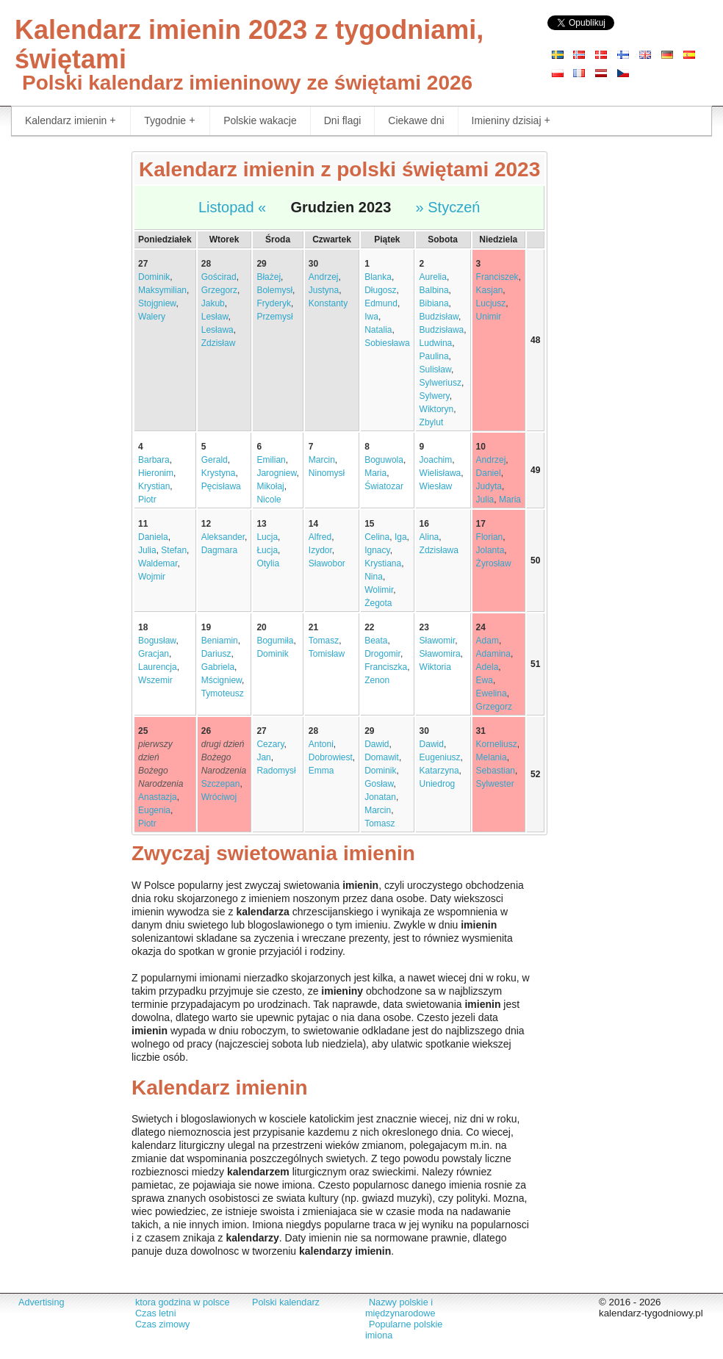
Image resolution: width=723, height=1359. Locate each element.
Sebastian (495, 770)
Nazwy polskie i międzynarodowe (400, 1308)
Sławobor (327, 563)
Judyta (489, 486)
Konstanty (328, 303)
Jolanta (490, 550)
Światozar (383, 486)
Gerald (214, 460)
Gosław (378, 784)
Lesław (215, 316)
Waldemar (158, 563)
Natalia (378, 330)
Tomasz (324, 640)
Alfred (320, 537)
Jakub (213, 303)
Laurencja (157, 667)
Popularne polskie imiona (403, 1330)
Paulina (434, 356)
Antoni (321, 744)
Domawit (381, 757)
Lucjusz (491, 303)
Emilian (270, 460)
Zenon (376, 680)
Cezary (270, 744)
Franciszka (385, 667)
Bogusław (157, 640)
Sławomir (438, 640)
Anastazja (157, 797)
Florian (489, 537)
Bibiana (434, 303)
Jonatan (380, 797)
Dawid (376, 744)
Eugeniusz (440, 757)
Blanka (378, 277)
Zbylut (432, 422)
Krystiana (382, 563)
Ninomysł (327, 473)
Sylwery (435, 396)
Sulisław (435, 369)
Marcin (322, 460)
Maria (375, 473)
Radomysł (275, 770)
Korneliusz (496, 744)
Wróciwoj (219, 797)
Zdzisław (218, 343)
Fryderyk (273, 303)
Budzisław (439, 316)
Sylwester (495, 784)
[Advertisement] (60, 371)
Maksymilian (162, 290)
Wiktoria (435, 667)
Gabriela (217, 667)
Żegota (378, 603)
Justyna (324, 290)
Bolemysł (274, 290)
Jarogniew (276, 473)
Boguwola (383, 460)
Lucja (267, 537)
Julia (485, 499)
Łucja (267, 550)
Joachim (436, 460)
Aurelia (433, 277)
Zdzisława (439, 550)
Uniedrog (438, 784)
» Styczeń (448, 207)
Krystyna (218, 473)
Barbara (154, 460)
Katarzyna (439, 770)
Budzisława (442, 330)
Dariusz (216, 654)
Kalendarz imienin (70, 121)
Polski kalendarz (286, 1302)
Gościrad (219, 277)
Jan (263, 757)
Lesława (217, 330)
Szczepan (220, 784)
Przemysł (274, 316)
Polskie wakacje (260, 120)
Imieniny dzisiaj (511, 121)
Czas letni (155, 1313)
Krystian (154, 486)
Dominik (154, 277)
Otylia (267, 563)
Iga (401, 537)
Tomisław (327, 654)
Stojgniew (157, 303)
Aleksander (223, 537)
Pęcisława (221, 486)
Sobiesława (386, 343)
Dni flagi (343, 120)
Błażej (268, 277)
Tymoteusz (222, 693)
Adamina (493, 654)
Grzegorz (219, 290)
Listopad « (232, 207)
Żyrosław (493, 563)
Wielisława (440, 473)
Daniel (488, 473)
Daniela (153, 537)
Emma (321, 770)
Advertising (41, 1302)
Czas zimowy (162, 1324)
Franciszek (497, 277)
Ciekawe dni (416, 120)
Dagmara (219, 550)
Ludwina (436, 343)
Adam (487, 640)
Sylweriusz (440, 383)
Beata (375, 640)
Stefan (174, 550)
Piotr (147, 499)
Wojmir (151, 577)
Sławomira (440, 654)
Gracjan (153, 654)
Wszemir (155, 680)
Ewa (484, 680)
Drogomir (382, 654)
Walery (151, 316)
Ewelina (491, 693)
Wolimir (378, 590)
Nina (373, 577)
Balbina (434, 290)
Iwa (371, 316)
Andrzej (324, 277)
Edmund (381, 303)
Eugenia (154, 810)
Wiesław (436, 486)
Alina (429, 537)
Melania (491, 757)
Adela (487, 667)
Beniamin (219, 640)
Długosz (380, 290)
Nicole (268, 499)
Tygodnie (169, 121)
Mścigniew (221, 680)
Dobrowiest (331, 757)
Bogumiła (274, 640)
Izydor (320, 550)
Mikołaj (270, 486)
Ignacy (376, 550)
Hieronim (155, 473)
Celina (376, 537)
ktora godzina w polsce (182, 1302)
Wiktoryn (437, 409)
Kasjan (489, 290)
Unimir (489, 316)
